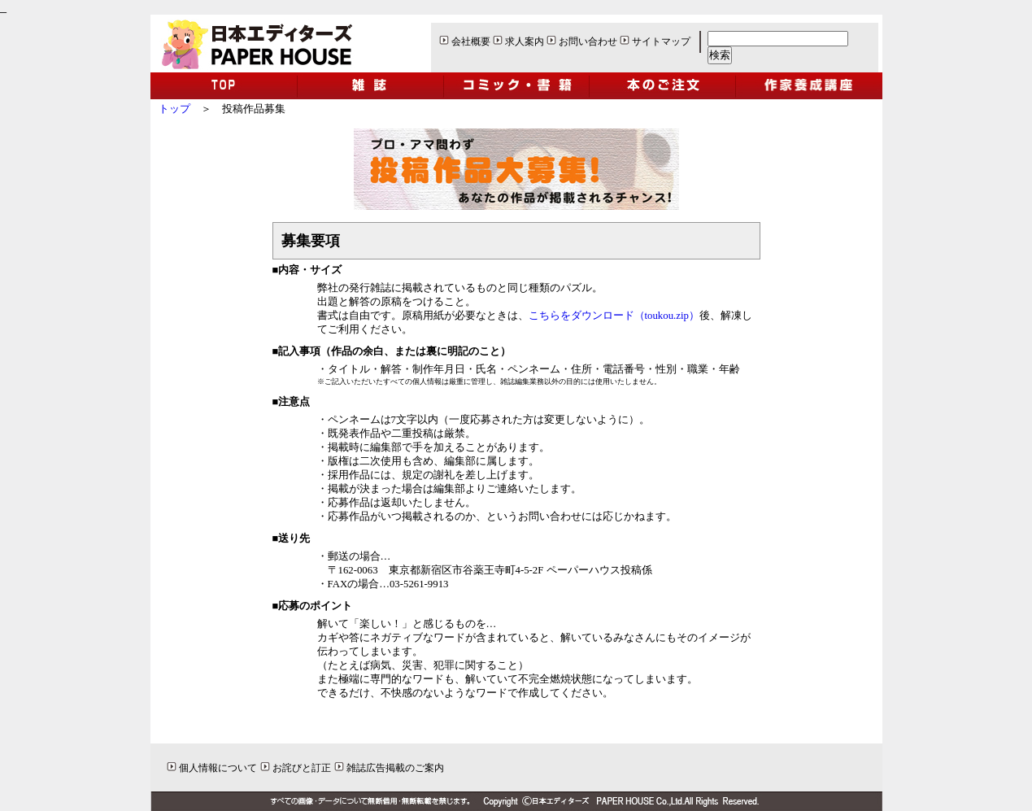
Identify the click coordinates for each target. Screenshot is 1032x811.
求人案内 (524, 41)
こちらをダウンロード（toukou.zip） (614, 315)
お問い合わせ (588, 41)
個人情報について (218, 768)
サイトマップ (661, 41)
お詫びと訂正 (301, 768)
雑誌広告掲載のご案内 (395, 768)
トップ (174, 109)
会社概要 (470, 41)
